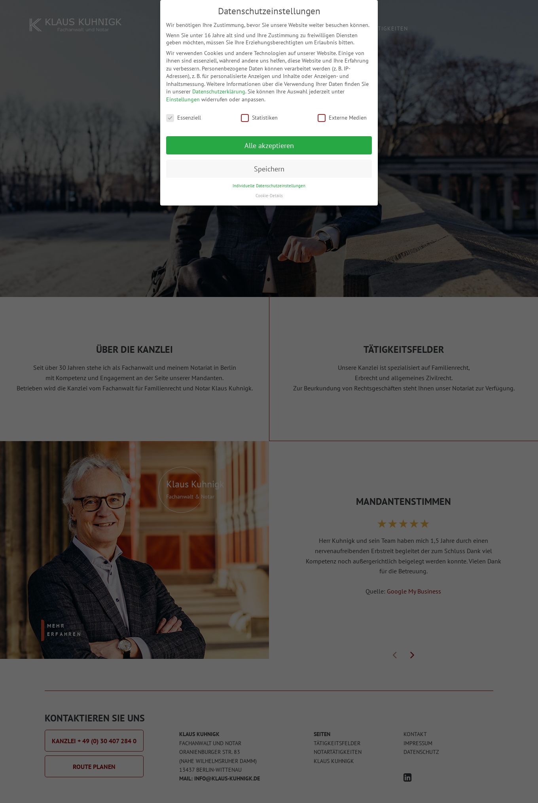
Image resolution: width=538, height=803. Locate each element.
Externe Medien (342, 110)
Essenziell (183, 110)
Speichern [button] (269, 161)
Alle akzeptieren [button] (269, 138)
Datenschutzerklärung (218, 84)
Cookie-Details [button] (269, 188)
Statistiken (259, 110)
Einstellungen (183, 92)
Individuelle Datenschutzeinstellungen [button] (269, 179)
